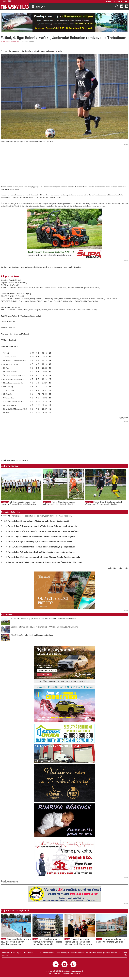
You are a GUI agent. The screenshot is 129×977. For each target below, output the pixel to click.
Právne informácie (47, 952)
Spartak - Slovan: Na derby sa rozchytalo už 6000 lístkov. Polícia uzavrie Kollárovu (44, 627)
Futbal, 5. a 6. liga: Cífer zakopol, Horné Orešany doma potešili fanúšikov (40, 542)
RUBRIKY (38, 6)
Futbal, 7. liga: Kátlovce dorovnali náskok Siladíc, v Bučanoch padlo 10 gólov (41, 536)
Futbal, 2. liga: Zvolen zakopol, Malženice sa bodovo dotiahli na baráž (59, 503)
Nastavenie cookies (112, 952)
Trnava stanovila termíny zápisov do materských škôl (111, 940)
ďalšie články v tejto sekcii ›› (118, 568)
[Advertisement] (64, 163)
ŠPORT (3, 41)
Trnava (3, 939)
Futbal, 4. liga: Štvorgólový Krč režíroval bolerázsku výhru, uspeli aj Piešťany (41, 547)
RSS (94, 952)
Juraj (127, 1)
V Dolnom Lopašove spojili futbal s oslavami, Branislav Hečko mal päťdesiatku (18, 503)
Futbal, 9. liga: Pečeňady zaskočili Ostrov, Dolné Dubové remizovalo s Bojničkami (43, 531)
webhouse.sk (75, 973)
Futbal (8, 41)
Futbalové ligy (15, 41)
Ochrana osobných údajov (64, 952)
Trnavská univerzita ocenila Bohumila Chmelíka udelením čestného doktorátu (78, 941)
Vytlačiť (124, 417)
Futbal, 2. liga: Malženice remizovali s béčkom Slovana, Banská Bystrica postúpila (44, 557)
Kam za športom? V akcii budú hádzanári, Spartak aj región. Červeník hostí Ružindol (45, 562)
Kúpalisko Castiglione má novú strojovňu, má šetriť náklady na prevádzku (16, 941)
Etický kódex (80, 952)
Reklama (89, 952)
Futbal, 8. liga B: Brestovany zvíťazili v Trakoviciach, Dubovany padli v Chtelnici (103, 503)
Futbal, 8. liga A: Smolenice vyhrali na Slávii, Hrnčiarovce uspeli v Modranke (41, 552)
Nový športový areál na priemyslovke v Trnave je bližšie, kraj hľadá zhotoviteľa (47, 941)
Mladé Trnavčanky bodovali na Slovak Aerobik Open (32, 635)
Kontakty (100, 952)
